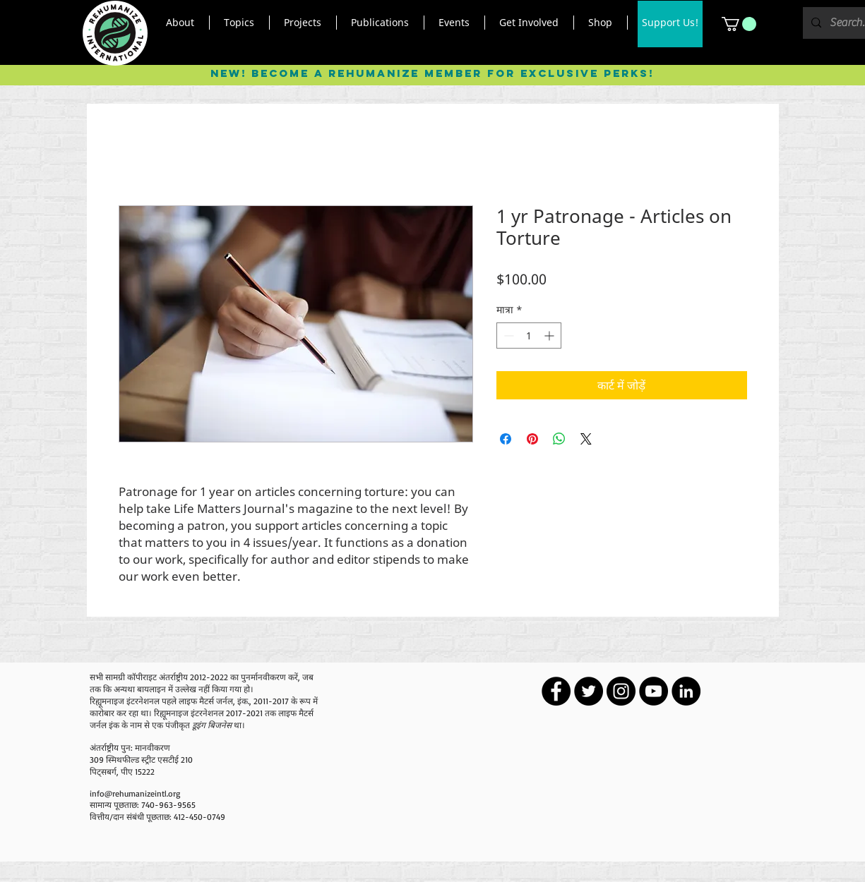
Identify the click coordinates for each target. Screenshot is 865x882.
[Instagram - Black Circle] (621, 691)
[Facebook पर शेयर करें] (505, 438)
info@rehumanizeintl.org (135, 793)
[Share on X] (586, 438)
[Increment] (550, 335)
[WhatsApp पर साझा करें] (559, 438)
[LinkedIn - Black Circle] (686, 691)
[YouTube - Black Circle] (653, 691)
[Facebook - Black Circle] (556, 691)
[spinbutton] (529, 335)
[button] (180, 23)
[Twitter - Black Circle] (588, 691)
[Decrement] (507, 335)
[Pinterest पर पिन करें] (532, 438)
